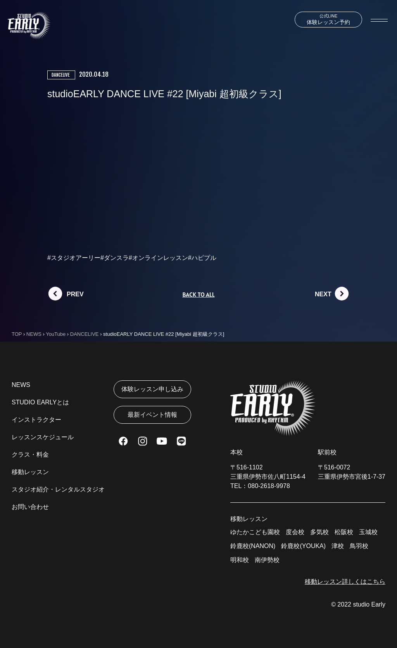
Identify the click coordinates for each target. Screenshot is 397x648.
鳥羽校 (359, 546)
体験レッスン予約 (328, 19)
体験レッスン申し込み (152, 389)
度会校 (295, 532)
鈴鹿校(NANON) (252, 546)
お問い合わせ (30, 507)
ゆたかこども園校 (255, 532)
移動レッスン (30, 472)
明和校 (239, 560)
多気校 (319, 532)
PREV (75, 294)
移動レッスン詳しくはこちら (345, 581)
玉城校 (368, 532)
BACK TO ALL (198, 294)
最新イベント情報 (152, 414)
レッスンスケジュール (43, 437)
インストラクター (36, 419)
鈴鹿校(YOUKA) (303, 546)
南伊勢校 (267, 560)
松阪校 (344, 532)
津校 (337, 546)
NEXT (323, 294)
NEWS (21, 385)
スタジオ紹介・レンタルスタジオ (58, 489)
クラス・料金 (30, 454)
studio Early (369, 604)
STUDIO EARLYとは (40, 402)
